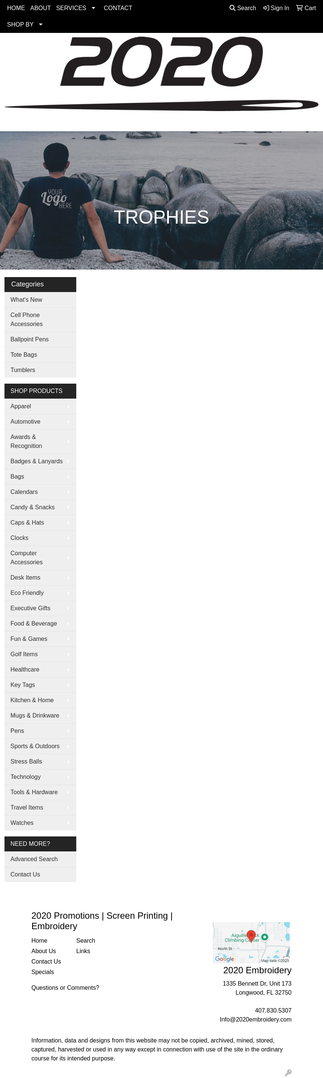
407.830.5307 (273, 1010)
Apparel (20, 406)
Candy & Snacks (32, 507)
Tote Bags (23, 354)
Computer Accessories (26, 557)
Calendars (24, 492)
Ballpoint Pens (29, 339)
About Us (43, 951)
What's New (26, 300)
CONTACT (118, 8)
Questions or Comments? (65, 988)
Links (83, 951)
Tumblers (22, 370)
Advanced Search (34, 859)
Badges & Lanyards (36, 461)
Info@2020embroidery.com (256, 1019)
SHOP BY (20, 24)
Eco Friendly (27, 593)
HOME (16, 8)
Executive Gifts (30, 608)
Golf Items (24, 654)
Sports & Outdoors (35, 746)
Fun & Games (28, 639)
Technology (25, 777)
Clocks (19, 538)
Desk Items (25, 577)
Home (39, 940)
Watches (22, 823)
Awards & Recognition (26, 441)
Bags (17, 476)
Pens (17, 731)
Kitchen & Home (32, 700)
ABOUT (40, 8)
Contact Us (25, 874)
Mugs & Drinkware (34, 715)
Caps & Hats (27, 522)
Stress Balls (26, 761)
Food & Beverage (33, 623)
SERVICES (71, 8)
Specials (42, 972)
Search (243, 8)
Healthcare (24, 669)
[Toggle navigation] (11, 123)
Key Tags (22, 685)
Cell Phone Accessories (26, 319)
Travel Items (26, 807)
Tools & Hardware (34, 792)
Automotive (25, 421)
